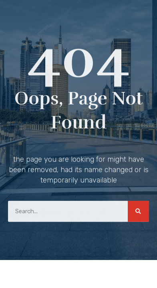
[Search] (138, 210)
